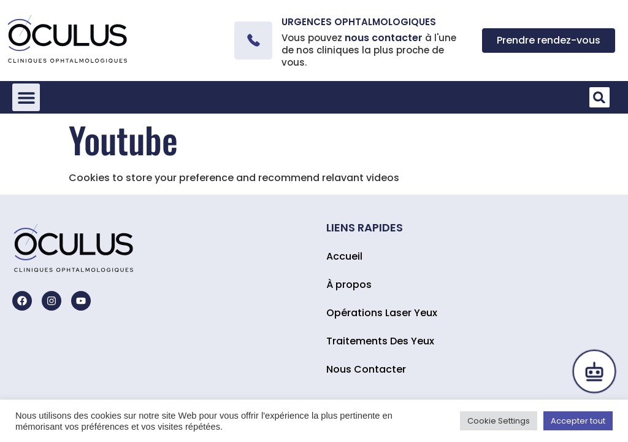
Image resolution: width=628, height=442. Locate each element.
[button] (26, 97)
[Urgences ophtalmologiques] (253, 40)
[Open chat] (594, 371)
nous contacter (384, 38)
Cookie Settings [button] (498, 421)
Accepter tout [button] (578, 421)
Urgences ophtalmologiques (358, 21)
